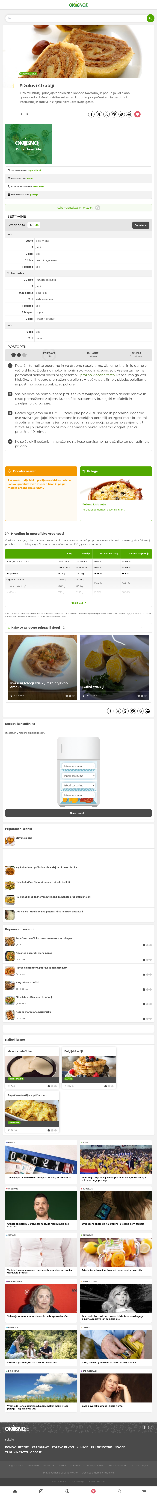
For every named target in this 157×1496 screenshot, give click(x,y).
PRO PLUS (48, 1465)
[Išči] (150, 18)
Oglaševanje (16, 1465)
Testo (41, 186)
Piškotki (62, 1465)
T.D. (26, 114)
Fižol (35, 186)
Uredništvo (33, 1465)
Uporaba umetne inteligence (98, 1472)
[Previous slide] (141, 627)
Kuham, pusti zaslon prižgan (78, 207)
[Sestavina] (78, 766)
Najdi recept (80, 813)
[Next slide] (146, 627)
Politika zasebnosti (118, 1465)
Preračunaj (141, 225)
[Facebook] (91, 114)
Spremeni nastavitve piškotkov (87, 1465)
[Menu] (143, 1491)
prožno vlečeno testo (97, 375)
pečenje (34, 195)
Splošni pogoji (140, 1465)
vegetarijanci (34, 170)
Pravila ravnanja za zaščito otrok (60, 1472)
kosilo (30, 178)
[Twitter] (99, 114)
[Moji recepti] (93, 1491)
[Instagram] (150, 1427)
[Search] (15, 1491)
